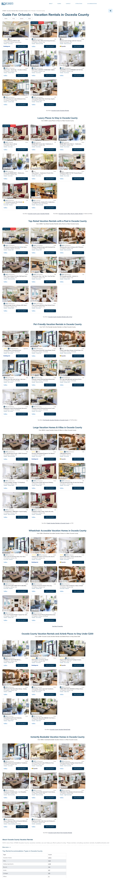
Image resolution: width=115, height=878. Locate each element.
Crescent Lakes (67, 72)
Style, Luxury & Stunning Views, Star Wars (14, 410)
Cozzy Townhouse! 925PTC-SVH (12, 40)
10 (49, 651)
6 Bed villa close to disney (10, 114)
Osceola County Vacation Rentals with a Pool (60, 229)
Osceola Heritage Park (63, 703)
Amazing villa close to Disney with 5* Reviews (71, 188)
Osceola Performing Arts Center (65, 718)
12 (49, 648)
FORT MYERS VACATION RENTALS (93, 865)
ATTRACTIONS (79, 3)
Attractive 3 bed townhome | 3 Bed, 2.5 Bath (43, 439)
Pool (3, 662)
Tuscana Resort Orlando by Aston (12, 262)
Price (14, 18)
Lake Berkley (94, 367)
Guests (21, 18)
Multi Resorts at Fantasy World (40, 484)
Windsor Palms (95, 43)
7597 (49, 626)
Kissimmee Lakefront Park (10, 708)
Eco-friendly (23, 662)
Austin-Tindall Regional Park (91, 723)
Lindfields (94, 486)
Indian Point (38, 515)
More (29, 18)
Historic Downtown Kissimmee (70, 589)
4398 (49, 629)
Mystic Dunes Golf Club (36, 708)
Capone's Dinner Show (36, 723)
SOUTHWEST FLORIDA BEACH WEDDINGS (58, 865)
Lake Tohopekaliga (62, 713)
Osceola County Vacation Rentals (60, 81)
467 (49, 636)
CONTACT (69, 3)
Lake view (16, 662)
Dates (6, 18)
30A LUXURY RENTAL (97, 867)
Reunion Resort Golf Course (38, 713)
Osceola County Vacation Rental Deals (60, 524)
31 (49, 642)
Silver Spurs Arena (89, 703)
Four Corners (66, 117)
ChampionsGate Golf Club (91, 708)
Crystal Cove (38, 265)
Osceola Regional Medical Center (66, 723)
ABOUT (51, 3)
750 (49, 632)
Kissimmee (10, 43)
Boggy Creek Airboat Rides (11, 723)
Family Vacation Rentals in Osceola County (58, 376)
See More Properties (57, 450)
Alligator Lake (34, 733)
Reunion (66, 146)
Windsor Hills (94, 72)
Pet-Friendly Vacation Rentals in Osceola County (55, 303)
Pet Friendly (9, 662)
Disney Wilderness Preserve (11, 738)
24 (49, 645)
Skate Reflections (8, 728)
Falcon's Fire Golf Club (36, 728)
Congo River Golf (35, 738)
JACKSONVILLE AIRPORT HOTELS (83, 867)
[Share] (110, 11)
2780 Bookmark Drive (64, 336)
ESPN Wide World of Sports (38, 703)
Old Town (6, 703)
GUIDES (60, 3)
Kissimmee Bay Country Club (64, 733)
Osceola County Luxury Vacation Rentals (38, 155)
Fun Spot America (8, 713)
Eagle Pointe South (39, 589)
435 (49, 639)
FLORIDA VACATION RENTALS (77, 865)
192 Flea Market (8, 718)
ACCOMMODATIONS (92, 3)
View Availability (21, 46)
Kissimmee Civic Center (90, 718)
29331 (49, 623)
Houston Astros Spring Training (12, 733)
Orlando (5, 43)
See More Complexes (57, 809)
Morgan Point (66, 515)
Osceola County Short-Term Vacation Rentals (60, 598)
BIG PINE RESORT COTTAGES (66, 867)
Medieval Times (61, 708)
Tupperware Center (89, 733)
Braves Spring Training (36, 718)
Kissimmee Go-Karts (89, 728)
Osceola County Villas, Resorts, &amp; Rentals (71, 155)
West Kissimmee (39, 43)
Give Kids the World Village (91, 713)
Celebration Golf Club (63, 728)
